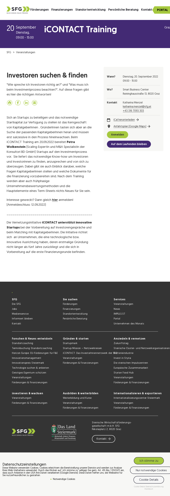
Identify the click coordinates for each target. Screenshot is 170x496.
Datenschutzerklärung (155, 487)
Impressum (148, 489)
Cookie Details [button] (148, 480)
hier (55, 200)
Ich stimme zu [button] (148, 461)
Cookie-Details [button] (140, 487)
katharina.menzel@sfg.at (137, 106)
